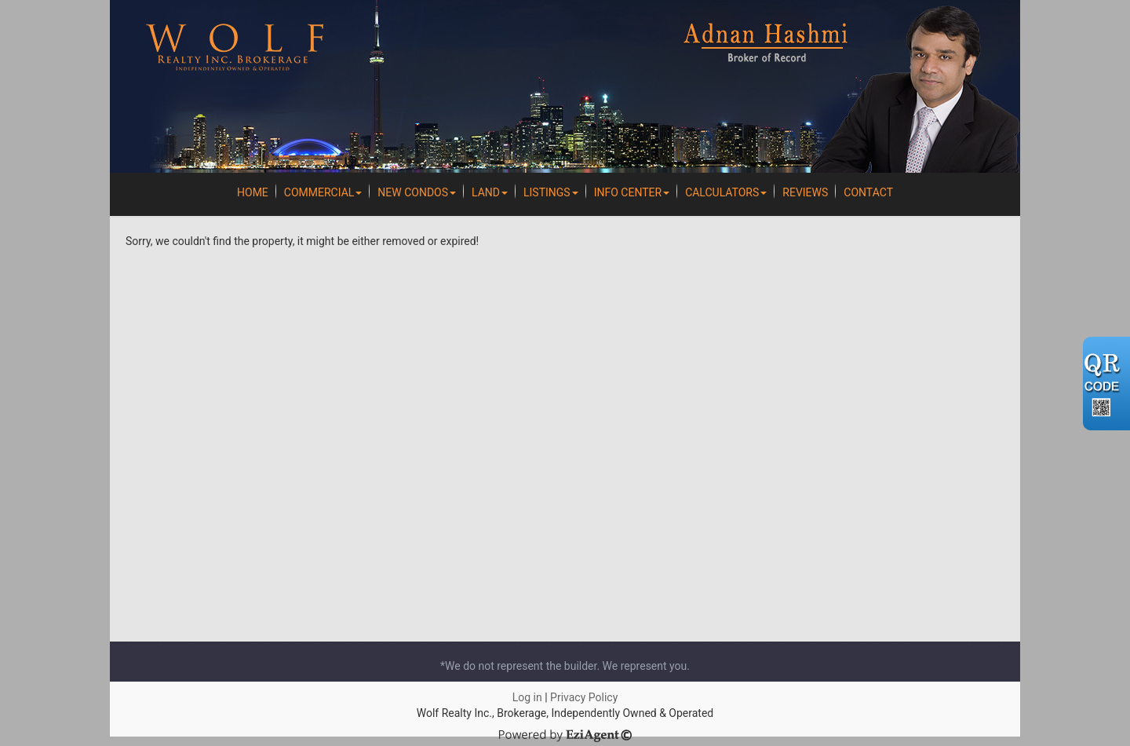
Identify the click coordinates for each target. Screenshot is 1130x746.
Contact (868, 192)
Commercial (323, 192)
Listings (550, 192)
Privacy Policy (584, 697)
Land (490, 192)
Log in (527, 697)
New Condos (416, 192)
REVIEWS (805, 192)
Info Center (631, 192)
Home (252, 192)
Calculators (726, 192)
